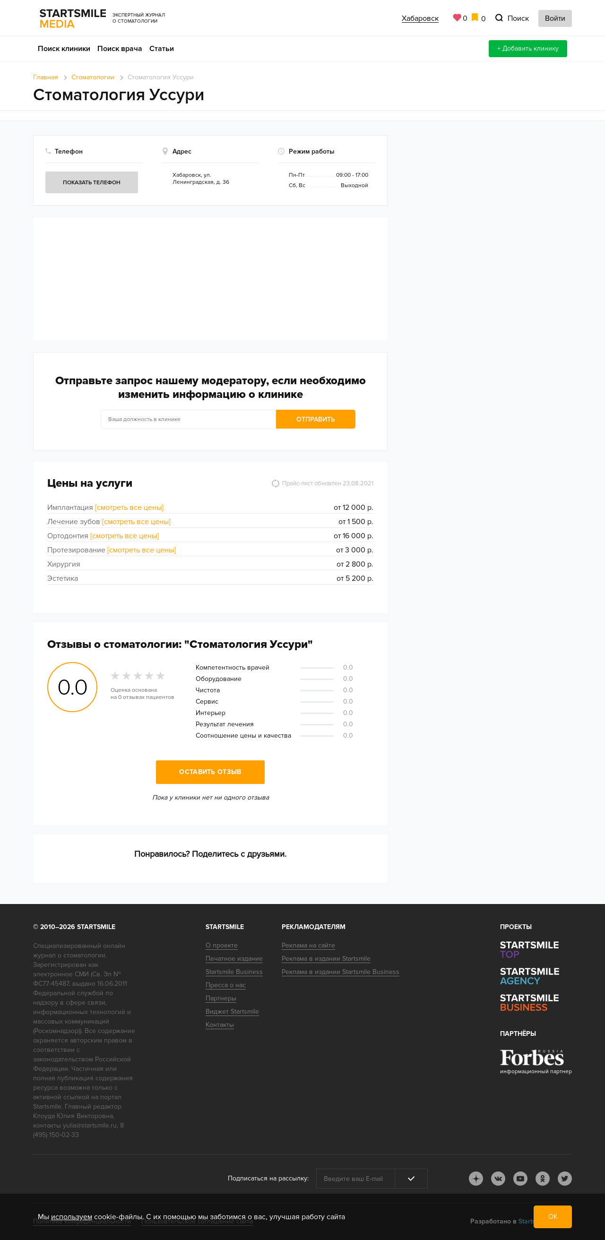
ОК (552, 1217)
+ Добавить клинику (528, 48)
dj (476, 1178)
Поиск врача (119, 48)
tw (565, 1178)
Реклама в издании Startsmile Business (340, 972)
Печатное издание (234, 959)
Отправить (280, 419)
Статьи (161, 48)
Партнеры (221, 998)
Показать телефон (92, 182)
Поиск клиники (64, 48)
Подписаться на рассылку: (268, 1178)
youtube (520, 1178)
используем (71, 1217)
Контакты (220, 1025)
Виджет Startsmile (232, 1012)
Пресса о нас (226, 985)
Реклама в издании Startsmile (326, 959)
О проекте (222, 945)
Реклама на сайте (308, 945)
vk (498, 1178)
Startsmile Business (234, 972)
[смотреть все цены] (129, 507)
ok (543, 1178)
